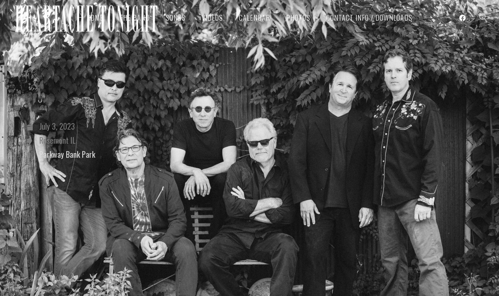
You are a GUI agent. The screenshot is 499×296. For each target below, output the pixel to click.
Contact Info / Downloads (369, 17)
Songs (176, 17)
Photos (298, 17)
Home (95, 17)
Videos (212, 17)
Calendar (254, 17)
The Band (134, 17)
